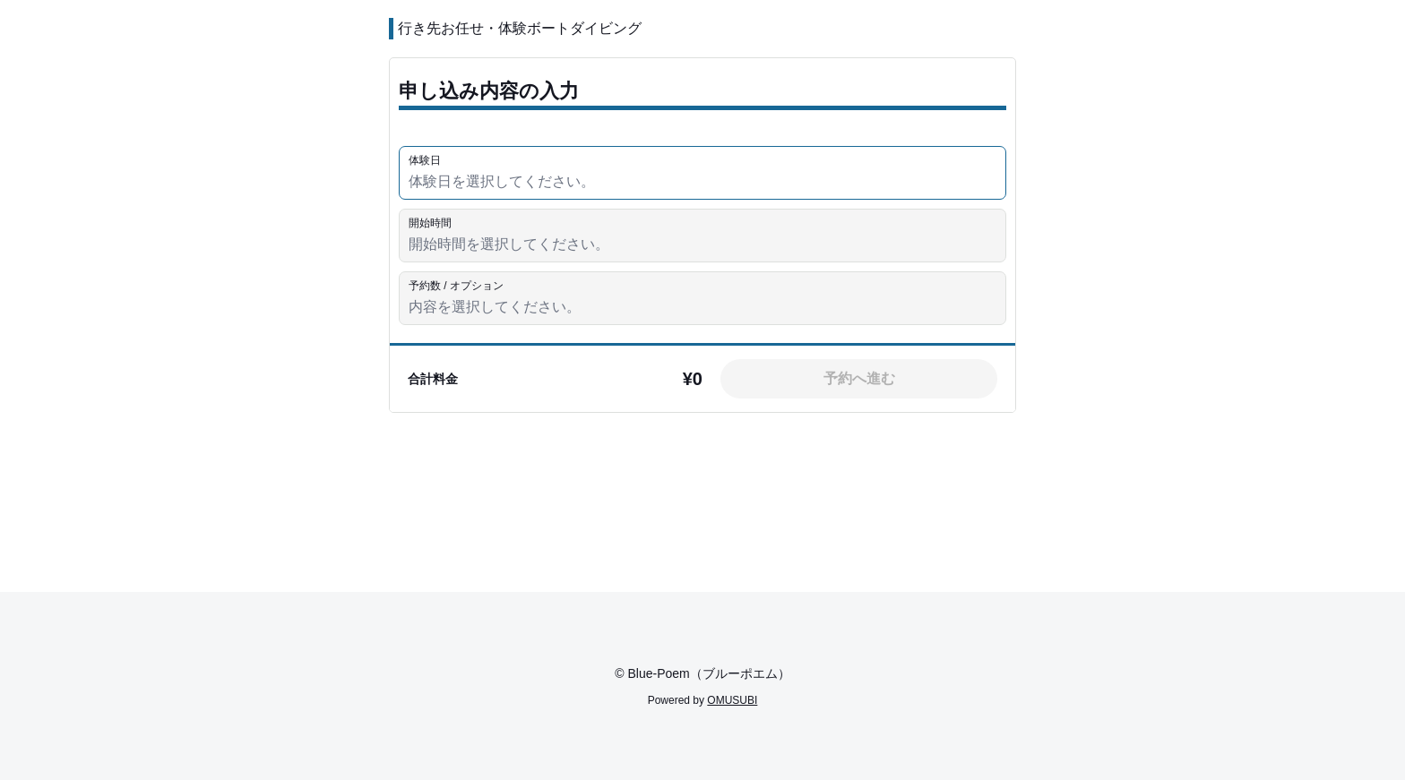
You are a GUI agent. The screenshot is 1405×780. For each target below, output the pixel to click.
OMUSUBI (732, 700)
